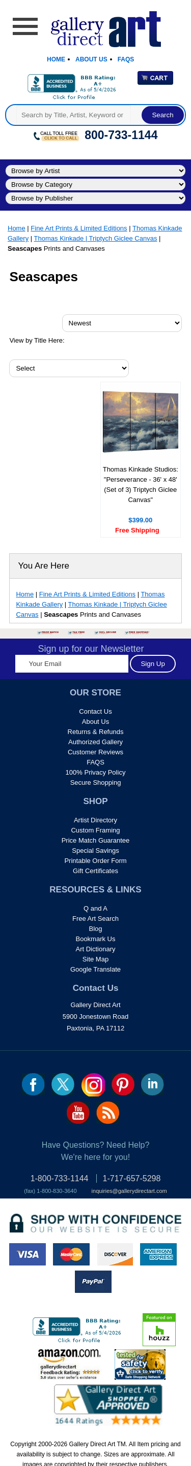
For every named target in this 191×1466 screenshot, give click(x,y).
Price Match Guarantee (96, 840)
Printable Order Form (95, 860)
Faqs (126, 59)
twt (62, 1084)
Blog (95, 928)
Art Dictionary (95, 949)
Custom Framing (95, 830)
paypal (93, 1282)
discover (114, 1254)
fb (33, 1084)
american (158, 1254)
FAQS (95, 762)
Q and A (95, 908)
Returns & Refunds (96, 732)
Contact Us (95, 711)
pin (123, 1084)
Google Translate (95, 969)
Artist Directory (95, 820)
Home (56, 59)
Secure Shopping (95, 782)
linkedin (152, 1084)
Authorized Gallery (95, 742)
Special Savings (95, 850)
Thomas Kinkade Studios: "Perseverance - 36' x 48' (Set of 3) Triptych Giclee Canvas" (140, 484)
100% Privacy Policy (96, 772)
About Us (91, 59)
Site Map (95, 959)
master (71, 1254)
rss (107, 1113)
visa (27, 1254)
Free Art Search (95, 918)
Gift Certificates (95, 871)
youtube (78, 1113)
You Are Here (43, 566)
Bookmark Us (95, 939)
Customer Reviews (95, 752)
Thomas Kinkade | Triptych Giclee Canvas (95, 238)
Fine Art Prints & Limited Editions (79, 228)
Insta (93, 1084)
